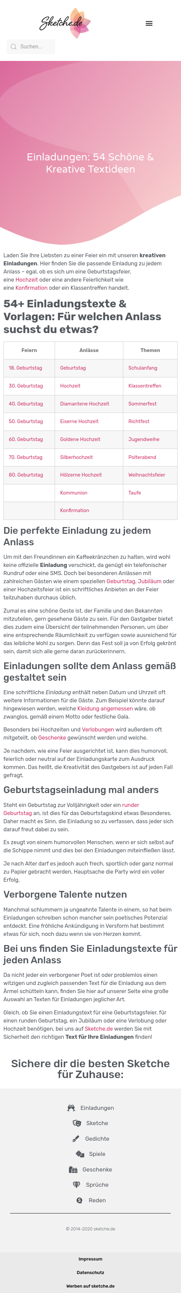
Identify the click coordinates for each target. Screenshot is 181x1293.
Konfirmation (31, 288)
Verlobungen (98, 729)
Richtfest (138, 421)
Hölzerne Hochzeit (81, 475)
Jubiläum (150, 581)
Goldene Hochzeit (80, 439)
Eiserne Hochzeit (79, 421)
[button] (149, 22)
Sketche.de (99, 1029)
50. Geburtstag (26, 421)
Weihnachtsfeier (146, 475)
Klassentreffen (144, 386)
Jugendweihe (143, 439)
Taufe (134, 493)
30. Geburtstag (26, 386)
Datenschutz (90, 1272)
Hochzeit (26, 280)
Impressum (90, 1259)
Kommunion (73, 493)
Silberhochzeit (76, 457)
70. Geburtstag (25, 457)
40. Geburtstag (26, 404)
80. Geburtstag (26, 475)
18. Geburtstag (25, 368)
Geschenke (52, 738)
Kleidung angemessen (105, 708)
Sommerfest (142, 404)
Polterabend (142, 457)
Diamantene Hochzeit (84, 404)
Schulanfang (142, 368)
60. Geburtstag (26, 439)
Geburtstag (73, 368)
